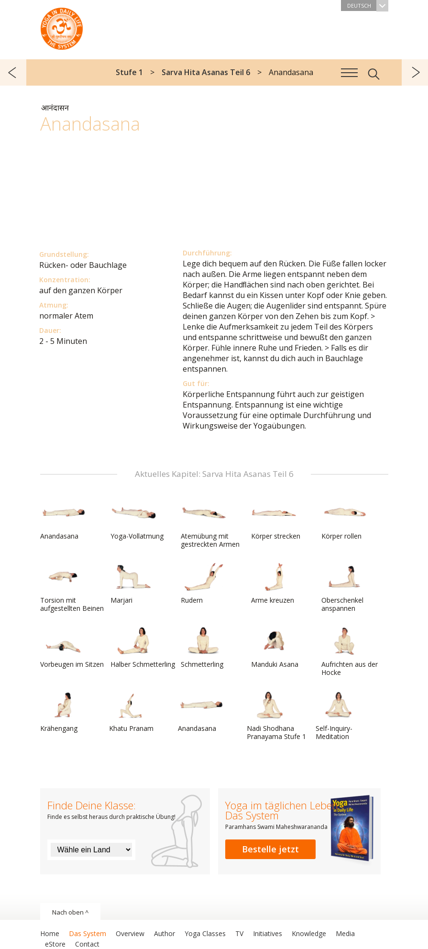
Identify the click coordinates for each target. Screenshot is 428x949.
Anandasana (63, 519)
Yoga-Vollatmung (137, 519)
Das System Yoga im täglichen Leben (61, 26)
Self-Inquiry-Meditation (339, 716)
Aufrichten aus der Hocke (349, 652)
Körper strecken (275, 519)
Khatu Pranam (132, 712)
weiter (415, 72)
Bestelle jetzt (270, 849)
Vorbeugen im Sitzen (72, 648)
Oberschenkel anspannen (344, 588)
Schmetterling (204, 648)
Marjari (133, 584)
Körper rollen (344, 519)
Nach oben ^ (70, 912)
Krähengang (63, 712)
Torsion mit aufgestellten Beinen (72, 588)
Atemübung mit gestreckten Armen (210, 523)
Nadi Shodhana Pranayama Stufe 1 (276, 716)
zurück (13, 72)
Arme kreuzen (274, 584)
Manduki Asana (274, 648)
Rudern (204, 584)
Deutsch (367, 5)
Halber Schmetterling (142, 648)
